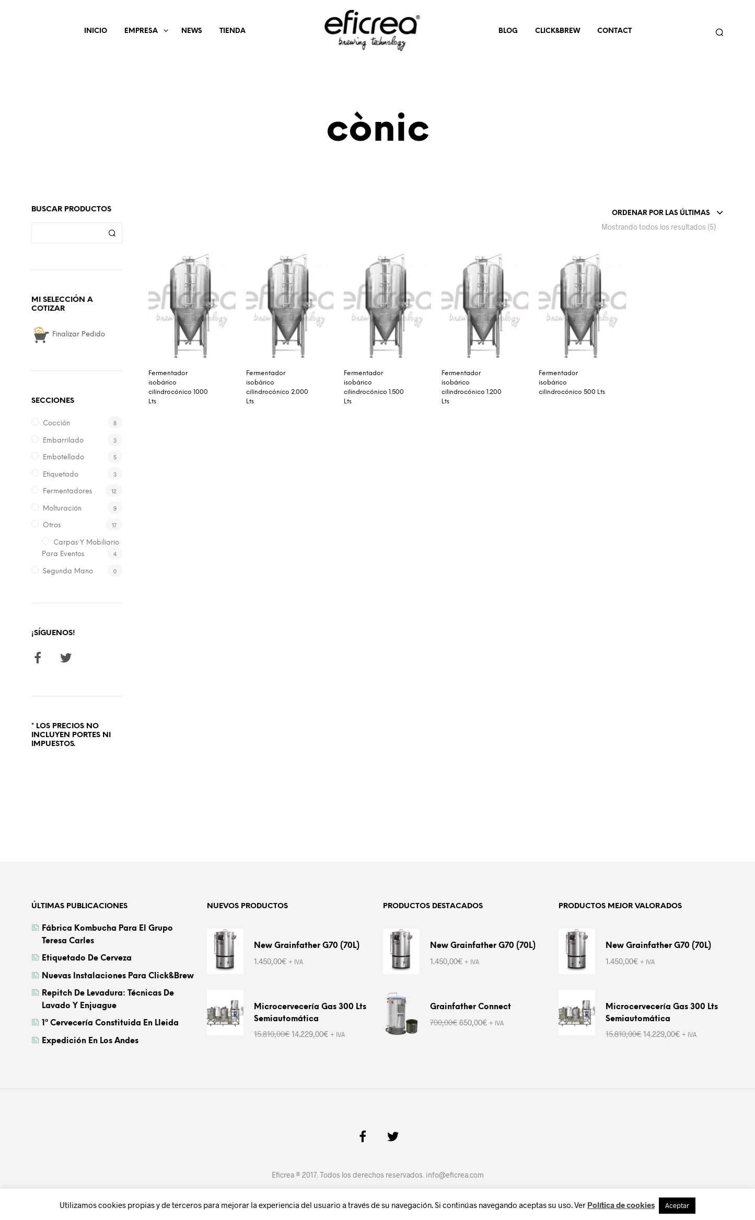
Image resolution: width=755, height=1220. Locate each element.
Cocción (56, 423)
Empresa (141, 31)
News (191, 31)
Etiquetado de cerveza (87, 958)
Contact (614, 31)
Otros (52, 525)
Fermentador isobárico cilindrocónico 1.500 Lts (374, 387)
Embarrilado (63, 440)
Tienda (232, 31)
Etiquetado (60, 474)
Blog (508, 31)
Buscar (111, 232)
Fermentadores (67, 491)
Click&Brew (557, 31)
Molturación (62, 508)
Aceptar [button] (677, 1205)
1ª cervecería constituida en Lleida (110, 1023)
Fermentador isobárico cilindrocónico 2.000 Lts (277, 387)
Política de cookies (621, 1205)
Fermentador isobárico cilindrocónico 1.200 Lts (472, 387)
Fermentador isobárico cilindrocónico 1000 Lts (178, 387)
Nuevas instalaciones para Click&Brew (118, 976)
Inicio (95, 31)
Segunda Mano (68, 571)
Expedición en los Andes (90, 1041)
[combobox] (668, 213)
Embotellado (63, 457)
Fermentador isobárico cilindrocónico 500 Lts (572, 383)
